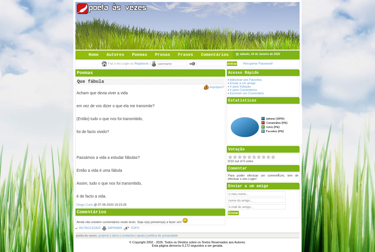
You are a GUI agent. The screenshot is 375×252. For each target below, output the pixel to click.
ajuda (141, 235)
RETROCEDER (90, 228)
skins (115, 235)
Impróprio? (216, 87)
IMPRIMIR (115, 228)
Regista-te (142, 63)
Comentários (215, 54)
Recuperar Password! (258, 63)
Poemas (139, 54)
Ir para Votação (240, 86)
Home (94, 54)
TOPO (135, 228)
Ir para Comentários (243, 89)
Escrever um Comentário (247, 93)
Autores (115, 54)
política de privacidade (162, 235)
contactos (128, 235)
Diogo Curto (85, 204)
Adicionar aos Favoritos (246, 79)
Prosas (162, 54)
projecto (103, 235)
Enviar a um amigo (243, 83)
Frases (185, 54)
